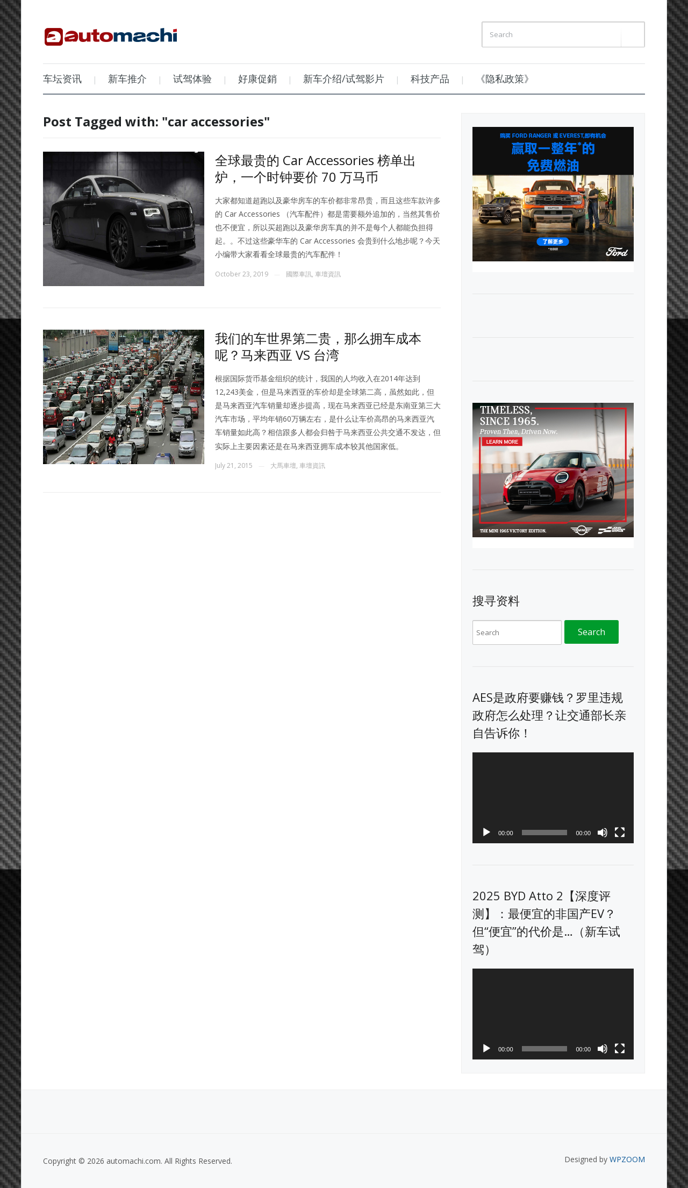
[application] (553, 797)
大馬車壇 (283, 465)
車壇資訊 (328, 274)
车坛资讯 (62, 78)
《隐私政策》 (505, 78)
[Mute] (602, 832)
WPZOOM (627, 1159)
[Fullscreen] (619, 832)
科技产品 (430, 78)
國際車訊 (299, 274)
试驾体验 (192, 78)
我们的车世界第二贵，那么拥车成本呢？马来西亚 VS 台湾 (318, 346)
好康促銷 (257, 78)
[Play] (486, 832)
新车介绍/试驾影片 (343, 78)
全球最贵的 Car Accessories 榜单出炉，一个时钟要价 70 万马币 (315, 168)
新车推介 (127, 78)
